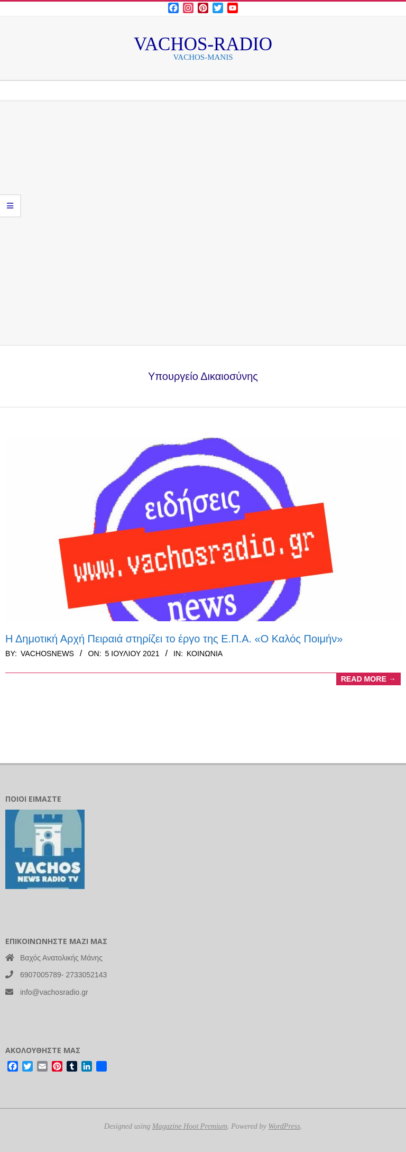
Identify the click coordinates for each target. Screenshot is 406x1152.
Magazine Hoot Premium (189, 1126)
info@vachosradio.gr (54, 992)
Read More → (368, 679)
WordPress (284, 1126)
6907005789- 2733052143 (63, 974)
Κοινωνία (205, 653)
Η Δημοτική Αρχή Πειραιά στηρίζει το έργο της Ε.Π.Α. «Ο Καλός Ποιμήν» (174, 639)
